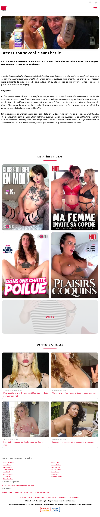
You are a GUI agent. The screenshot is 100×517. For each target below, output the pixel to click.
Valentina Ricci (8, 479)
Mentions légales (26, 497)
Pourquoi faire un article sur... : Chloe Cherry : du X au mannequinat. (26, 492)
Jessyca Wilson (56, 465)
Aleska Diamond (8, 462)
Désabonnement (39, 497)
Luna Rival (6, 472)
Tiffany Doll (7, 476)
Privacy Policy (51, 497)
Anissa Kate (55, 462)
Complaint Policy (74, 497)
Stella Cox (54, 474)
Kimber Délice (8, 469)
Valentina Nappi (56, 476)
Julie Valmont (55, 467)
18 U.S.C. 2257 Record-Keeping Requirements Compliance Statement (50, 501)
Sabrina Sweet (8, 474)
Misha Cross (55, 472)
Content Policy (62, 497)
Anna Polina (7, 465)
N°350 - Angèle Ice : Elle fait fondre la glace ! (18, 486)
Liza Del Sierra (56, 469)
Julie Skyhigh (7, 467)
